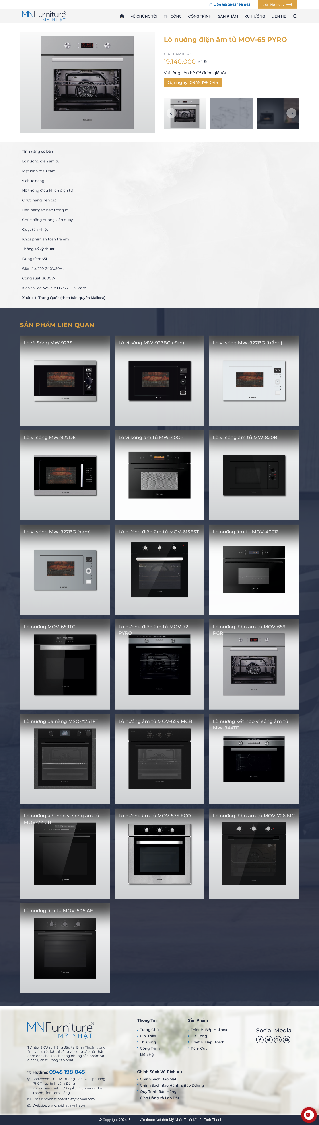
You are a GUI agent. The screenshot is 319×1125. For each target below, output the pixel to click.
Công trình (200, 16)
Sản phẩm (228, 16)
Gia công (199, 1036)
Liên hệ (278, 16)
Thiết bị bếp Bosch (207, 1042)
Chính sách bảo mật (158, 1079)
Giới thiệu (149, 1036)
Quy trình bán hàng (158, 1092)
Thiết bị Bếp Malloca (209, 1030)
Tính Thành (213, 1120)
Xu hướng (255, 16)
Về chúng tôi (144, 16)
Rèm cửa (199, 1048)
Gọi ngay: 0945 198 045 (192, 82)
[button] (172, 113)
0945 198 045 (67, 1072)
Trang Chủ (149, 1030)
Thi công (173, 16)
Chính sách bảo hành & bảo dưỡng (172, 1085)
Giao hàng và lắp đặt (159, 1098)
